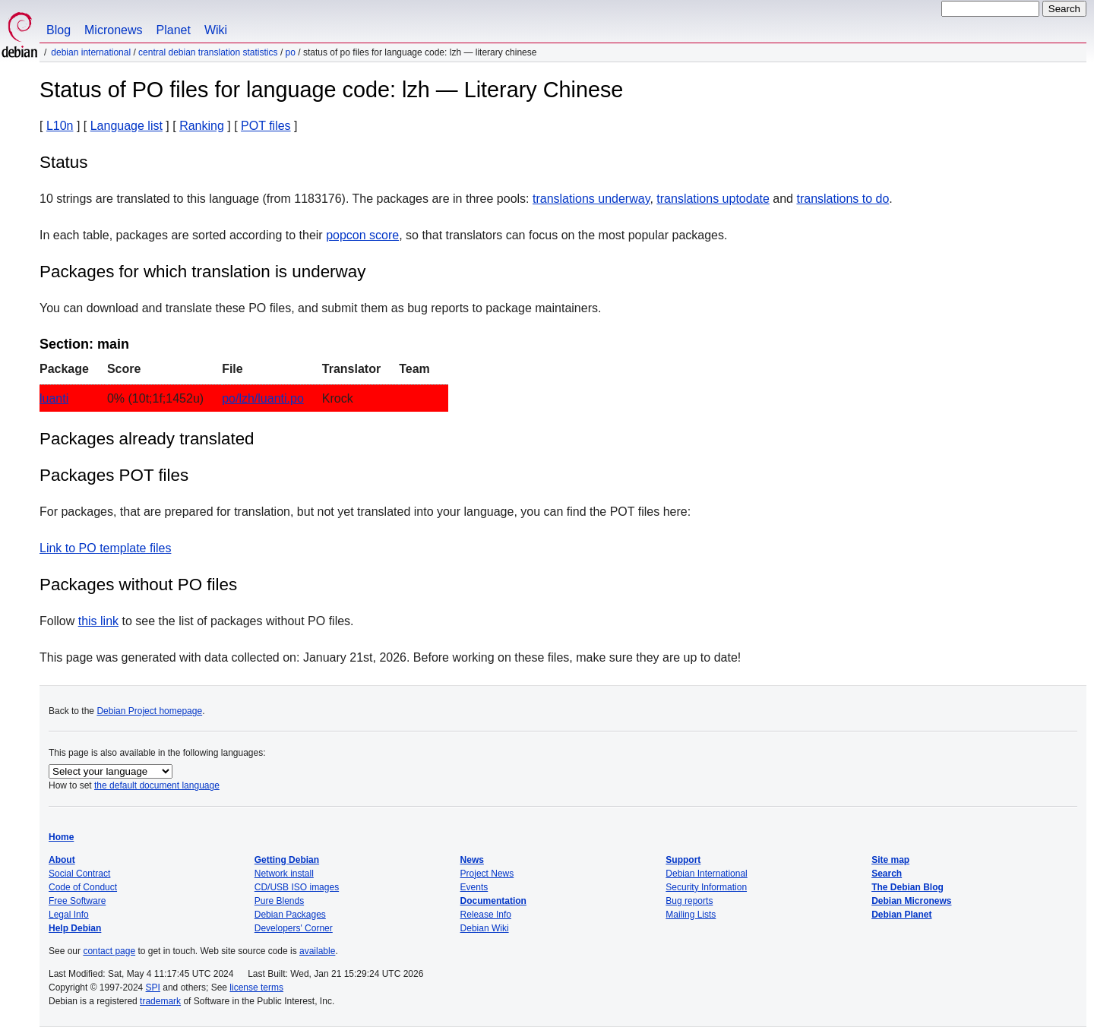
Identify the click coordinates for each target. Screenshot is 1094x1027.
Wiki (215, 30)
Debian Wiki (484, 928)
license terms (256, 987)
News (472, 860)
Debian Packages (290, 914)
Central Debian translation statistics (207, 52)
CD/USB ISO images (297, 887)
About (62, 860)
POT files (266, 125)
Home (61, 837)
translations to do (842, 198)
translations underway (591, 198)
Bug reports (689, 901)
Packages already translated (147, 438)
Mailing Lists (691, 914)
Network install (284, 873)
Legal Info (69, 914)
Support (683, 860)
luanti (54, 398)
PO (291, 52)
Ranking (201, 125)
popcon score (362, 235)
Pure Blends (279, 901)
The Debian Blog (907, 887)
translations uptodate (713, 198)
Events (474, 887)
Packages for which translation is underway (202, 271)
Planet (174, 30)
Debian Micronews (911, 901)
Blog (58, 30)
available (317, 951)
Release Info (485, 914)
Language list (126, 125)
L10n (60, 125)
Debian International (91, 52)
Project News (487, 873)
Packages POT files (114, 475)
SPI (153, 987)
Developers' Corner (294, 928)
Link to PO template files (105, 548)
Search (886, 873)
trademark (160, 1001)
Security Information (706, 887)
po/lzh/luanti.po (263, 398)
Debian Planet (901, 914)
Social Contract (79, 873)
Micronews (113, 30)
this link (98, 621)
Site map (890, 860)
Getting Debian (287, 860)
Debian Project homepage (149, 711)
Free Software (77, 901)
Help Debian (75, 928)
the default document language (157, 785)
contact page (109, 951)
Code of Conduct (83, 887)
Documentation (493, 901)
